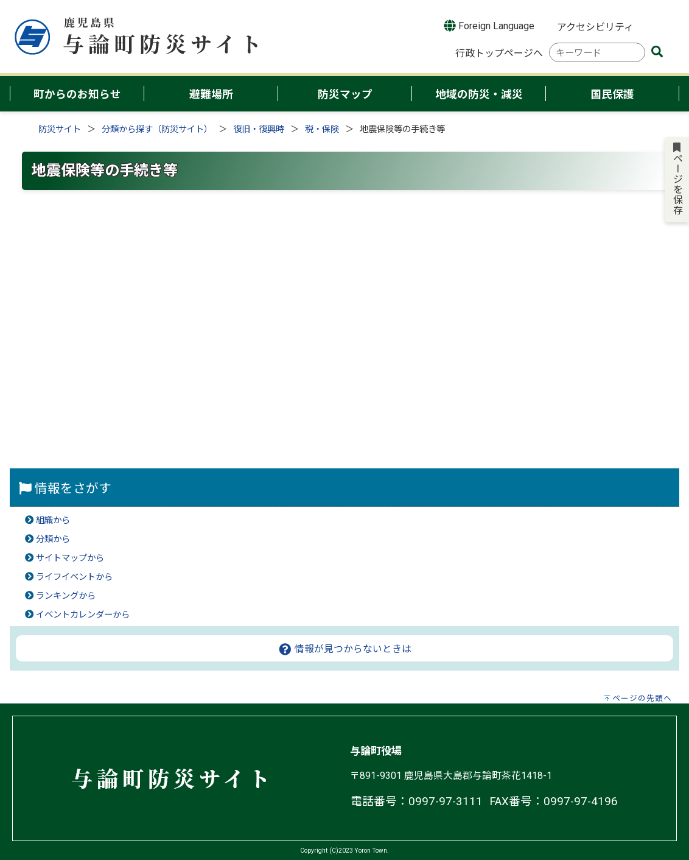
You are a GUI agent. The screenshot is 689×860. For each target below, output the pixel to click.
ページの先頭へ (642, 698)
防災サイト (59, 129)
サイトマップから (70, 558)
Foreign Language (489, 25)
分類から (53, 539)
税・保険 (322, 129)
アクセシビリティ (595, 27)
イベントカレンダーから (83, 615)
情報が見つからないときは (345, 649)
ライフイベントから (74, 577)
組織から (53, 520)
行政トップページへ (499, 53)
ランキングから (66, 596)
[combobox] (597, 53)
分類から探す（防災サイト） (157, 129)
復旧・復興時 (258, 129)
